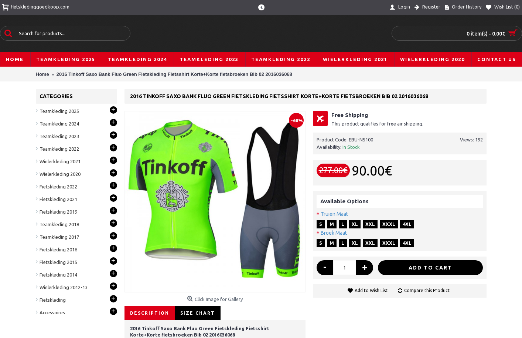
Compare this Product (427, 290)
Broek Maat (334, 233)
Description (149, 313)
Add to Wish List (371, 290)
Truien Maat (334, 214)
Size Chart (197, 313)
